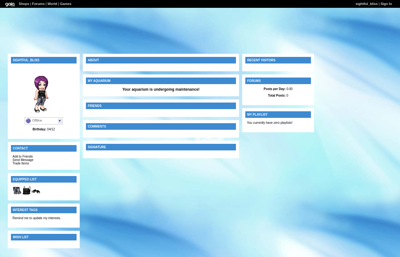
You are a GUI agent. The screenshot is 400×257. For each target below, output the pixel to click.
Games (66, 4)
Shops (24, 4)
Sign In (386, 4)
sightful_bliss (367, 4)
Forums (38, 4)
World (52, 4)
